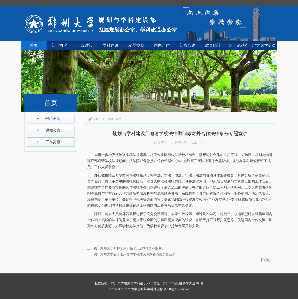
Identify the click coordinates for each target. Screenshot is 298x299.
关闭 (266, 260)
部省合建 (187, 45)
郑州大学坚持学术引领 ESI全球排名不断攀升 (132, 248)
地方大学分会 (264, 45)
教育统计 (213, 45)
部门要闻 (52, 119)
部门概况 (59, 45)
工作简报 (52, 142)
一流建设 (85, 45)
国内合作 (162, 45)
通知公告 (52, 130)
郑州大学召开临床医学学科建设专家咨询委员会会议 (137, 254)
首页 (34, 45)
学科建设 (111, 45)
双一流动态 (239, 45)
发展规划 (136, 45)
